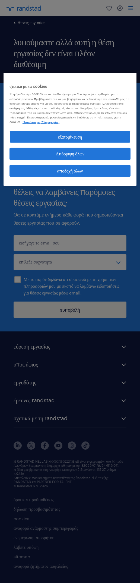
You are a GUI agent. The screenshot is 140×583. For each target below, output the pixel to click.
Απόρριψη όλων (70, 153)
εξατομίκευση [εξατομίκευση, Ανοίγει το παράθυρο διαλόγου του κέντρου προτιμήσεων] (70, 136)
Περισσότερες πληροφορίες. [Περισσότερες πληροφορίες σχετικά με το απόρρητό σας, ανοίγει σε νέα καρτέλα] (41, 122)
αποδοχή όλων (70, 170)
